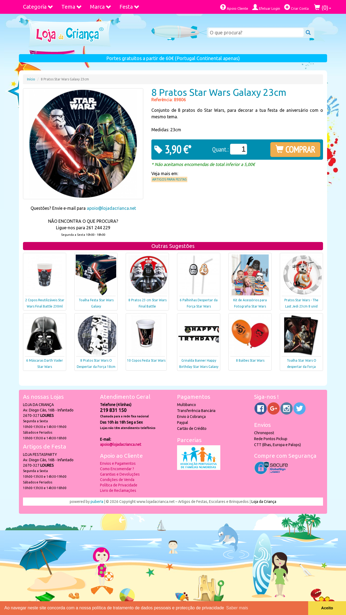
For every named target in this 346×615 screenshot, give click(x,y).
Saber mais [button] (237, 608)
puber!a (97, 501)
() (322, 7)
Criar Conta (296, 7)
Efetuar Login (266, 7)
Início (31, 79)
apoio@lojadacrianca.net (111, 208)
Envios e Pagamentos (118, 463)
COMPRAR (295, 149)
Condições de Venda (117, 479)
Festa (129, 7)
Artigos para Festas (169, 179)
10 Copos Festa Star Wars (146, 360)
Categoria (38, 7)
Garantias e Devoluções (120, 474)
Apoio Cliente (234, 7)
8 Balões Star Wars (250, 360)
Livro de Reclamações (118, 490)
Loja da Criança (263, 501)
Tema (71, 7)
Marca (100, 7)
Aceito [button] (327, 608)
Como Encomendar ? (117, 469)
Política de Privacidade (118, 485)
